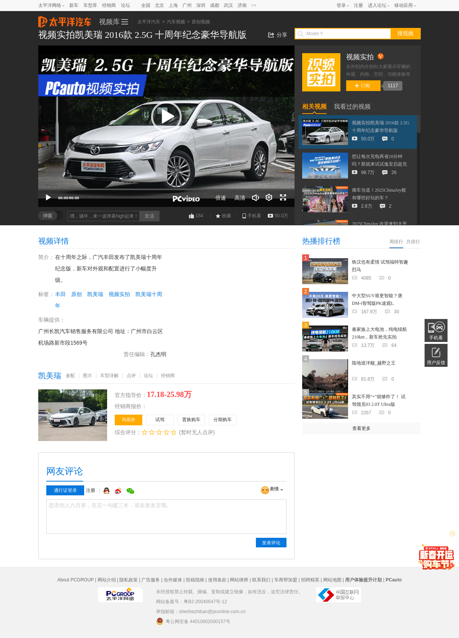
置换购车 (191, 419)
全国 (145, 5)
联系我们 (261, 580)
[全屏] (283, 198)
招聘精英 (310, 580)
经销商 (109, 5)
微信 (130, 491)
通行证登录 (65, 490)
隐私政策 (128, 580)
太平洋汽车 (64, 19)
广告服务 (151, 580)
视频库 (109, 22)
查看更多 (361, 428)
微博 (119, 491)
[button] (166, 116)
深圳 (200, 5)
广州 (187, 5)
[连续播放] (269, 198)
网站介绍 (107, 580)
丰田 (60, 294)
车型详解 (109, 375)
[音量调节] (255, 198)
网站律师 (239, 580)
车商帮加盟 (285, 580)
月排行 (413, 241)
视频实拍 (119, 294)
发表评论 (271, 542)
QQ (107, 491)
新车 (73, 5)
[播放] (48, 198)
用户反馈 (436, 362)
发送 (150, 216)
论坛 (125, 5)
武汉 (228, 5)
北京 (159, 5)
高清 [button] (239, 198)
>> (254, 5)
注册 (358, 5)
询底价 (128, 419)
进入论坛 (377, 5)
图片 (87, 375)
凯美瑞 (95, 294)
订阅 (362, 85)
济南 (242, 5)
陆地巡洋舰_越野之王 (374, 363)
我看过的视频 (352, 106)
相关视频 (314, 106)
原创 (76, 294)
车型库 (90, 5)
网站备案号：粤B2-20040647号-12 (191, 601)
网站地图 (332, 580)
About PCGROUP (75, 580)
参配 (70, 375)
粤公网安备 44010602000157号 (193, 621)
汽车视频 (176, 21)
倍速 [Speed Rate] (220, 198)
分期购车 (222, 419)
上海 (173, 5)
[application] (166, 126)
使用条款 (217, 580)
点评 (131, 375)
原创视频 (201, 21)
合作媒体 (173, 580)
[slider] (166, 189)
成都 (214, 5)
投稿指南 (195, 580)
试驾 (159, 419)
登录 (341, 5)
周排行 (396, 241)
